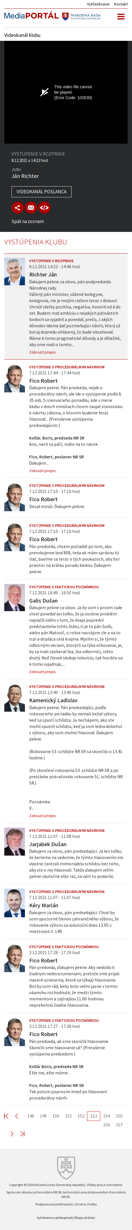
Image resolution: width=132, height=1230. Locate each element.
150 (55, 1116)
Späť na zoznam (27, 221)
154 (106, 1116)
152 (81, 1116)
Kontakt (121, 4)
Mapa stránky (85, 1217)
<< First (9, 1115)
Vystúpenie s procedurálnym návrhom (67, 367)
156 (106, 1124)
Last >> (18, 1133)
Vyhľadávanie (98, 4)
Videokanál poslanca (41, 191)
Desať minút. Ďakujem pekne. (57, 506)
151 (68, 1116)
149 (43, 1116)
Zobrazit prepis (42, 352)
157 (119, 1124)
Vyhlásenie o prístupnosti (55, 1217)
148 (30, 1116)
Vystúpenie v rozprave (51, 260)
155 (119, 1116)
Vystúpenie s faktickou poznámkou (64, 586)
